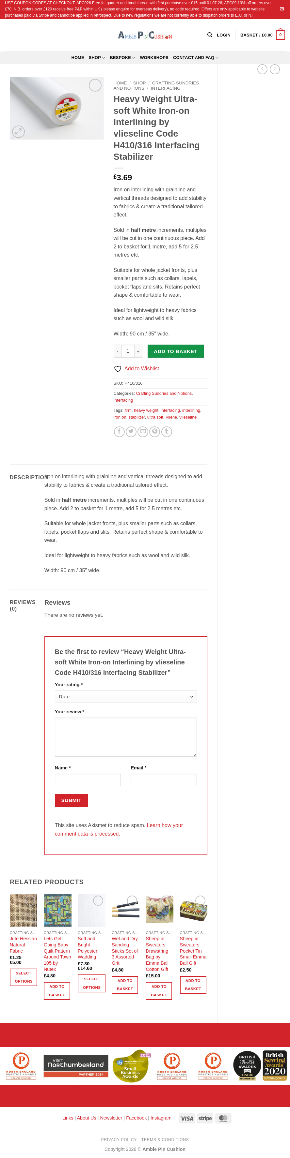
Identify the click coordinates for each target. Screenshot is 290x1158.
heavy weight (146, 410)
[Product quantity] (128, 351)
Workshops (154, 57)
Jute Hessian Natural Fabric (23, 944)
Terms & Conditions (165, 1139)
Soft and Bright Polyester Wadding (87, 947)
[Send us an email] (282, 9)
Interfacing (165, 88)
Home (77, 57)
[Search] (209, 35)
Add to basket (175, 351)
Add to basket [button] (57, 991)
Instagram (161, 1118)
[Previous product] (275, 69)
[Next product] (262, 69)
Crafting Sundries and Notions (164, 393)
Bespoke (123, 58)
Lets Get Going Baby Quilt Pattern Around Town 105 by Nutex (57, 954)
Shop (97, 58)
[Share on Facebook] (119, 431)
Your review (69, 711)
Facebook (136, 1118)
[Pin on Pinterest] (154, 431)
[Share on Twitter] (131, 431)
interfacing (170, 410)
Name (63, 767)
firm (128, 410)
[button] (262, 35)
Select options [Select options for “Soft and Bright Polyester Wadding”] (92, 983)
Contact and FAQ (196, 58)
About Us (86, 1118)
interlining (191, 410)
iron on (120, 417)
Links (68, 1118)
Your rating (69, 684)
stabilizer (137, 417)
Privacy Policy (119, 1139)
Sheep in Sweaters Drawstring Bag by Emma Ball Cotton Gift (157, 954)
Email (138, 767)
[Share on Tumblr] (166, 431)
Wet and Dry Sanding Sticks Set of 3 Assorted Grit (125, 951)
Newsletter (111, 1118)
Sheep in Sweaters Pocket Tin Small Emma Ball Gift (193, 951)
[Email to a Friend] (142, 431)
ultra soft (155, 417)
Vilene (171, 417)
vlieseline (188, 417)
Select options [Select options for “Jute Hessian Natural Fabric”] (24, 977)
